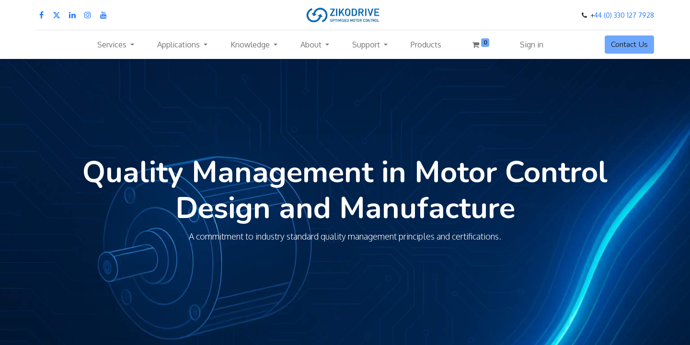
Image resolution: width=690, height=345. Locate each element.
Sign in (531, 44)
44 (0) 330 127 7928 (624, 15)
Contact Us (629, 44)
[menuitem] (426, 44)
